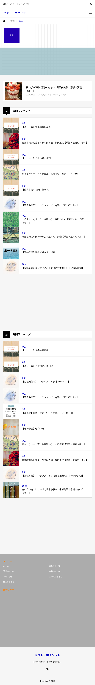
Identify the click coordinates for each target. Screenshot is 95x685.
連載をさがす (54, 571)
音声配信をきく (55, 576)
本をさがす (8, 576)
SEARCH (91, 4)
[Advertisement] (47, 302)
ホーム (6, 566)
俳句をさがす (54, 566)
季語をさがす (8, 571)
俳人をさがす (8, 582)
